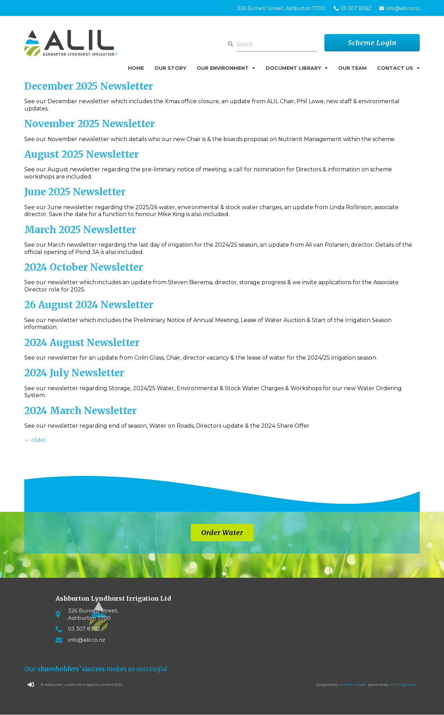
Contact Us (398, 68)
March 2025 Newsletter (80, 229)
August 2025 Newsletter (81, 154)
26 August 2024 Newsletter (88, 304)
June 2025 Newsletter (75, 192)
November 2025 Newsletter (89, 123)
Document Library (297, 68)
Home (136, 68)
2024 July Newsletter (74, 373)
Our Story (170, 68)
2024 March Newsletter (80, 410)
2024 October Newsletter (83, 267)
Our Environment (226, 68)
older (35, 440)
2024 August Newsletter (81, 342)
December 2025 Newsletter (88, 86)
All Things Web (403, 684)
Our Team (352, 68)
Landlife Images (352, 684)
